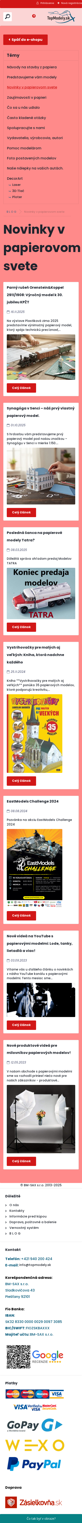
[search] (7, 16)
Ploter (17, 197)
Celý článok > (21, 388)
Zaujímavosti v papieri (26, 97)
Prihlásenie (47, 3)
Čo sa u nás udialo (23, 107)
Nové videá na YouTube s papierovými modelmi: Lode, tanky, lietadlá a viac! (40, 943)
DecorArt (15, 178)
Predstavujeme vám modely (32, 77)
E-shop (25, 40)
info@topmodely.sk (35, 1265)
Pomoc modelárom (24, 148)
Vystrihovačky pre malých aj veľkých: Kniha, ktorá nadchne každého (35, 655)
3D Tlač (18, 191)
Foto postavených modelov (31, 158)
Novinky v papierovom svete (32, 87)
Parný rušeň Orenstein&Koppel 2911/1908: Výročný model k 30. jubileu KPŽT (35, 295)
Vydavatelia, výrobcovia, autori (35, 137)
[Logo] (61, 16)
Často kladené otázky (26, 117)
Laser (16, 185)
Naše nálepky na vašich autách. (35, 168)
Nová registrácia (71, 3)
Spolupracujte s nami (26, 127)
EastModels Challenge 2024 (33, 801)
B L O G (12, 212)
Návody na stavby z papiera (32, 67)
